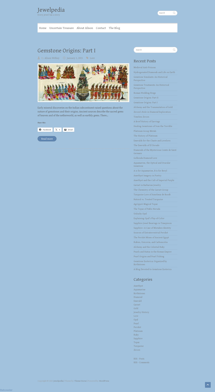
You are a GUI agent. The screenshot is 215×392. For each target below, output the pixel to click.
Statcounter (6, 390)
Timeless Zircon (141, 117)
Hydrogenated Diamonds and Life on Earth (154, 72)
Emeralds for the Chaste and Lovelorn (152, 140)
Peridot (137, 327)
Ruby (136, 335)
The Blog (114, 28)
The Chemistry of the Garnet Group (151, 190)
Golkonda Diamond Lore (145, 158)
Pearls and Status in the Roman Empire (153, 251)
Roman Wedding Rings (145, 93)
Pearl (136, 323)
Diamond (138, 297)
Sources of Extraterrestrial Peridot (151, 232)
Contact (101, 28)
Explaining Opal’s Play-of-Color (149, 218)
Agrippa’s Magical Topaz (146, 204)
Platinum (138, 331)
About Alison (85, 28)
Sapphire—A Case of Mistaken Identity (152, 228)
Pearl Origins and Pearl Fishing (149, 256)
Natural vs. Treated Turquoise (148, 199)
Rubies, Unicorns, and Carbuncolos (151, 242)
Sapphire (138, 338)
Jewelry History (141, 312)
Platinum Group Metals (145, 131)
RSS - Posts (139, 358)
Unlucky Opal (140, 213)
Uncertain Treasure (61, 28)
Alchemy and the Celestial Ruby (149, 247)
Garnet (137, 304)
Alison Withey (52, 58)
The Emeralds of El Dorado (146, 145)
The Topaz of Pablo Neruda (147, 209)
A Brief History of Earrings (147, 121)
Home (42, 28)
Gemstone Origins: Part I (67, 50)
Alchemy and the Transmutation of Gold (153, 107)
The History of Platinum (145, 136)
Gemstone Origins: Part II (146, 97)
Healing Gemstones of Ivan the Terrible (153, 126)
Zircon (137, 350)
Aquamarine (139, 289)
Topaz (137, 342)
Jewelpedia (51, 9)
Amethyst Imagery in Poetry (147, 175)
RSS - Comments (141, 362)
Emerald (138, 301)
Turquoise (139, 346)
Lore (92, 58)
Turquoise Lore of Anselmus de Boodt (152, 194)
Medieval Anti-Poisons (145, 67)
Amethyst (138, 286)
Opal (136, 319)
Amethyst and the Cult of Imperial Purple (154, 180)
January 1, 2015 (75, 58)
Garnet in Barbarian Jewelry (147, 185)
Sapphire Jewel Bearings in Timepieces (153, 223)
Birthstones (139, 293)
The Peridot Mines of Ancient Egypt (151, 237)
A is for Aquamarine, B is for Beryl (150, 170)
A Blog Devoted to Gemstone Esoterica (152, 269)
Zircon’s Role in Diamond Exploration (152, 112)
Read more (47, 138)
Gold (136, 308)
